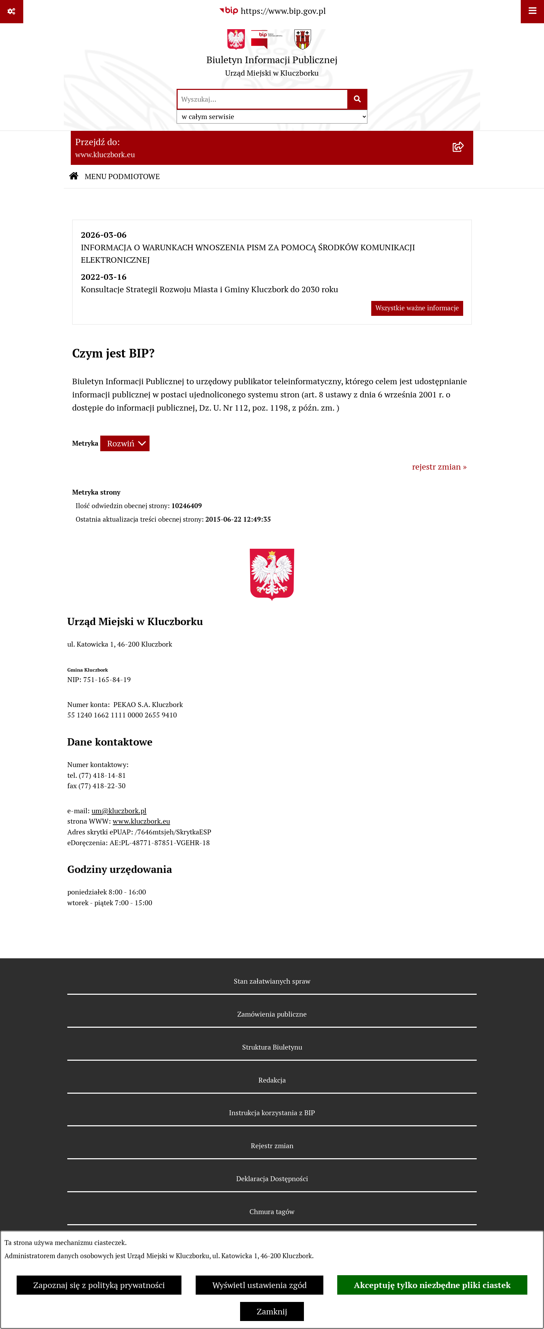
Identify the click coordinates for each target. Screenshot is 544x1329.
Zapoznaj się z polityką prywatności (99, 1285)
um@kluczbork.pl (119, 810)
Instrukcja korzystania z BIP (272, 1112)
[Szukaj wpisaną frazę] (357, 99)
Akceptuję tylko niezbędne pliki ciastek (432, 1284)
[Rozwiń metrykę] (125, 444)
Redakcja (272, 1080)
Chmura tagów (272, 1211)
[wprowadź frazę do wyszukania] (262, 99)
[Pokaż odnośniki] (11, 11)
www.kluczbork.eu (141, 821)
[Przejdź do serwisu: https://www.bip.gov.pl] (272, 11)
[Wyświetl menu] (532, 11)
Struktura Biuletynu (272, 1047)
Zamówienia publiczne (272, 1014)
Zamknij (272, 1311)
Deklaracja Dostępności (272, 1178)
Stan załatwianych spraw (272, 981)
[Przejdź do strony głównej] (272, 55)
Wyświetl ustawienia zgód (259, 1285)
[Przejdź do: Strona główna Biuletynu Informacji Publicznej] (74, 176)
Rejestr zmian (272, 1145)
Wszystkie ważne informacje (417, 308)
